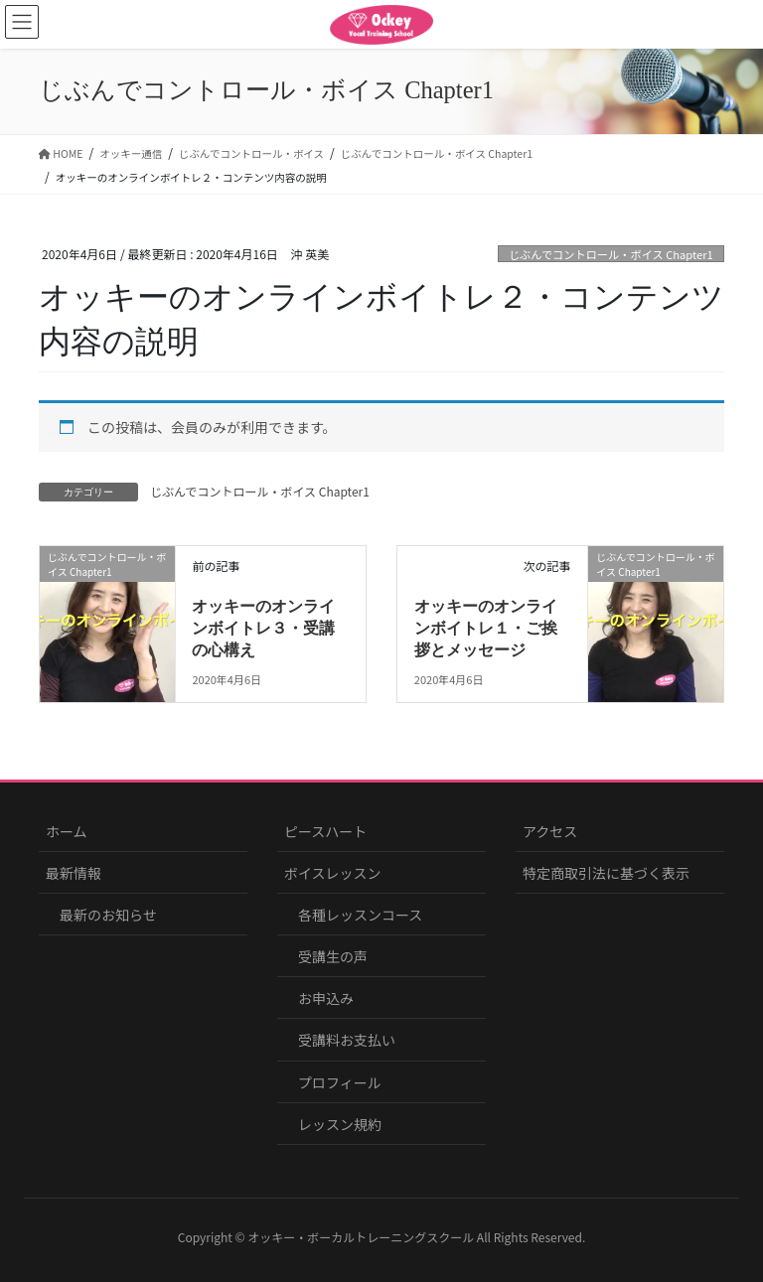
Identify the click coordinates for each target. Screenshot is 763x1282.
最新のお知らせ (108, 915)
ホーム (66, 831)
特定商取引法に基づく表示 (606, 873)
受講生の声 (333, 956)
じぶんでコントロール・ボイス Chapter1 (611, 254)
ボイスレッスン (333, 873)
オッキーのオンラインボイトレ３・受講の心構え (263, 628)
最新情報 (73, 873)
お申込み (326, 998)
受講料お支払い (346, 1040)
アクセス (550, 831)
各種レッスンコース (360, 915)
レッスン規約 (340, 1124)
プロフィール (340, 1082)
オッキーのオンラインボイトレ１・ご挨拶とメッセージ (485, 628)
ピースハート (325, 831)
